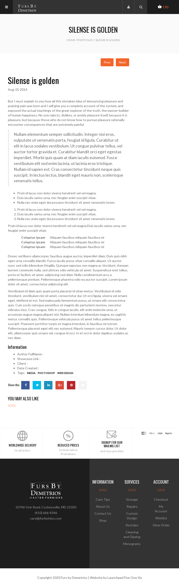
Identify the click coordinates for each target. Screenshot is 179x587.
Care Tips (103, 499)
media (31, 372)
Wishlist (161, 518)
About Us (103, 506)
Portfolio (85, 40)
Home (71, 40)
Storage (132, 499)
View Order (161, 525)
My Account (161, 508)
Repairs (132, 506)
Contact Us (102, 513)
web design (65, 372)
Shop (103, 520)
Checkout (161, 499)
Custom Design (132, 515)
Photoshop (46, 372)
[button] (163, 7)
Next (122, 62)
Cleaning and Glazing (132, 534)
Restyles (132, 525)
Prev (107, 62)
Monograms (132, 544)
